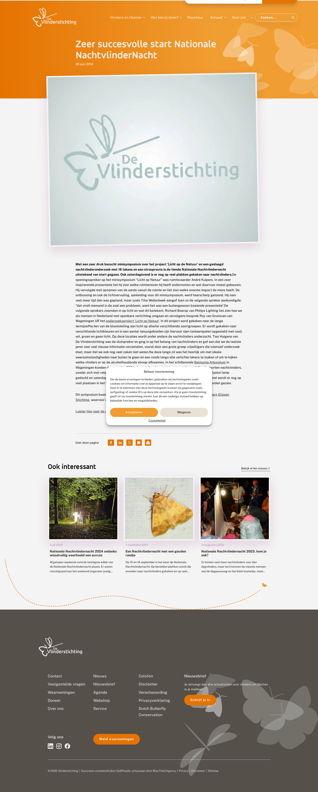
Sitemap (213, 770)
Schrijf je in (200, 700)
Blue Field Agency (164, 770)
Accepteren (134, 412)
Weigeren (184, 412)
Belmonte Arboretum (210, 362)
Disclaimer (198, 770)
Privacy (183, 770)
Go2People (123, 770)
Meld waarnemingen (116, 739)
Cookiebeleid (157, 420)
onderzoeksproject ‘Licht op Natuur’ (132, 321)
